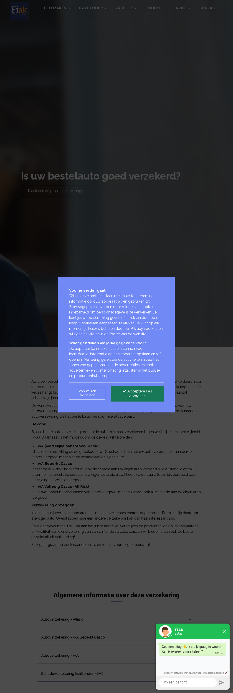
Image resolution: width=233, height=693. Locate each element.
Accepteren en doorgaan (137, 393)
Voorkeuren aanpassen (87, 393)
